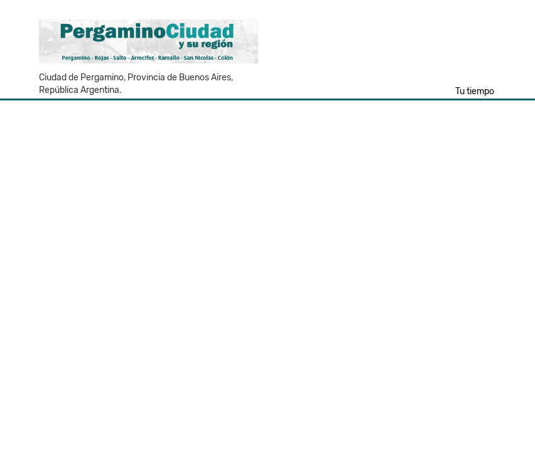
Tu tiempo (474, 91)
